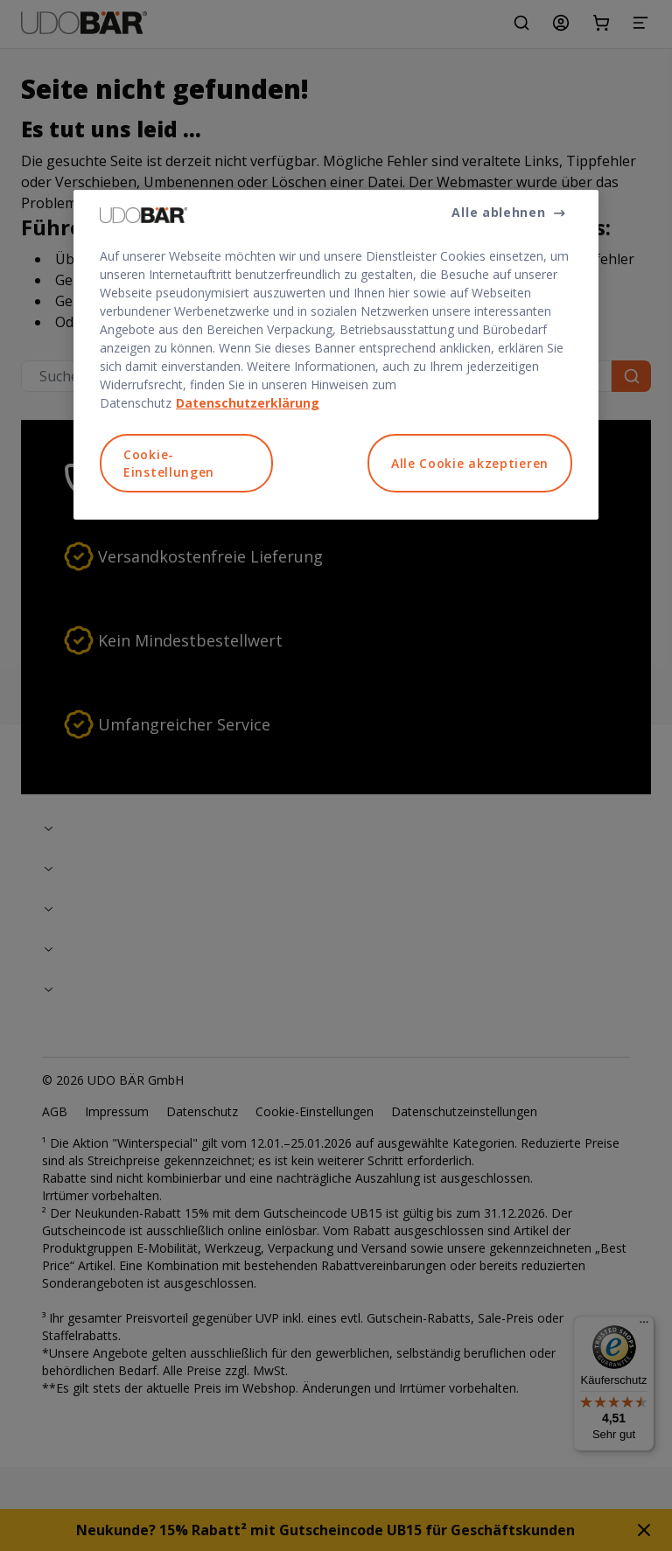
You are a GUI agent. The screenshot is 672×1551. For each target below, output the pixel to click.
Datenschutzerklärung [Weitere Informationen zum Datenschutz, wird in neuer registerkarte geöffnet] (247, 403)
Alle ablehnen (498, 212)
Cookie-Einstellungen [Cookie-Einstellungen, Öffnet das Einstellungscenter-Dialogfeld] (168, 463)
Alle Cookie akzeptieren (470, 463)
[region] (336, 355)
